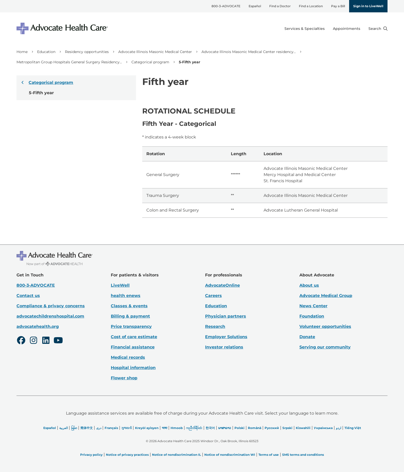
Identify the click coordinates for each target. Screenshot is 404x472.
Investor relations (224, 347)
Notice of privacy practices (127, 455)
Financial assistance (133, 347)
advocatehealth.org (37, 326)
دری (98, 428)
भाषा (164, 428)
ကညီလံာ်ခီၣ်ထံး (194, 428)
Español (255, 6)
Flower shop (124, 377)
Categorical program (150, 62)
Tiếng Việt (352, 428)
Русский (272, 428)
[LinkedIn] (46, 341)
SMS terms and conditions (303, 455)
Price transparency (131, 326)
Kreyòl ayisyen (146, 428)
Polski (239, 428)
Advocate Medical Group (325, 295)
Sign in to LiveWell (368, 6)
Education (46, 51)
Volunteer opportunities (325, 326)
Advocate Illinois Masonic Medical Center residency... (248, 51)
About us (309, 285)
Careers (213, 295)
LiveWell (120, 285)
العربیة (63, 428)
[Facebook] (21, 341)
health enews (125, 295)
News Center (313, 305)
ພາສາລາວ (224, 428)
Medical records (128, 357)
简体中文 (86, 428)
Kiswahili (303, 428)
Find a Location (311, 6)
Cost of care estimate (134, 336)
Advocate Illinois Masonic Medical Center (155, 51)
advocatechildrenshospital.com (50, 316)
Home (22, 51)
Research (215, 326)
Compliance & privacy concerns (50, 305)
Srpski (287, 428)
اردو (338, 428)
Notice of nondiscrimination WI (229, 455)
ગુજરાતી (126, 428)
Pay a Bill (338, 6)
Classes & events (129, 305)
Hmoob (177, 428)
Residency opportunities (87, 51)
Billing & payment (130, 316)
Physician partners (225, 316)
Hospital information (133, 367)
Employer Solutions (226, 336)
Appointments (346, 28)
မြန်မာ (74, 428)
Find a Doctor (280, 6)
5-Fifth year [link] (189, 62)
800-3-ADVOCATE (226, 6)
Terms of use (268, 455)
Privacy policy (91, 455)
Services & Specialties (304, 28)
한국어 (210, 428)
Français (111, 428)
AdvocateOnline (222, 285)
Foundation (311, 316)
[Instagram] (33, 341)
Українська (323, 428)
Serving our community (325, 347)
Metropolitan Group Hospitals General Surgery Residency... (69, 62)
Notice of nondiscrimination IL (176, 455)
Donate (307, 336)
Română (254, 428)
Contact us (28, 295)
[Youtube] (58, 341)
